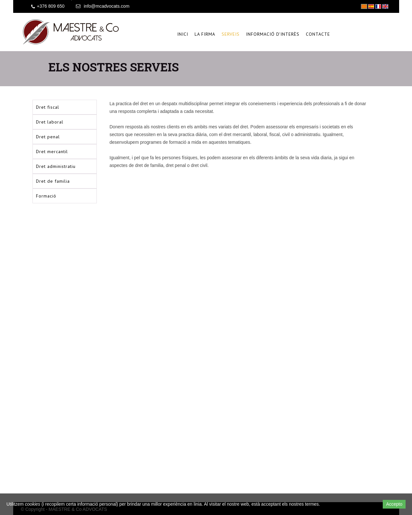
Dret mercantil (52, 151)
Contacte (318, 34)
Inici (182, 34)
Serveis (231, 34)
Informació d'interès (272, 34)
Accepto (394, 504)
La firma (205, 34)
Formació (46, 196)
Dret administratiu (56, 166)
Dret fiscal (47, 107)
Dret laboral (49, 122)
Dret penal (48, 137)
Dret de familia (53, 181)
